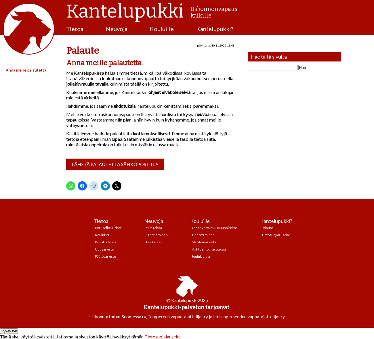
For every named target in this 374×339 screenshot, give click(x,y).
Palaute (267, 228)
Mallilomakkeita (204, 242)
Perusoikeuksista (108, 228)
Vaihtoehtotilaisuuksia (209, 249)
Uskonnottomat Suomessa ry (117, 316)
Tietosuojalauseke (276, 235)
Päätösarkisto (105, 256)
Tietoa (74, 28)
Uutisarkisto (104, 249)
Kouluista (102, 235)
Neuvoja (116, 28)
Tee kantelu (154, 242)
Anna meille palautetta (26, 70)
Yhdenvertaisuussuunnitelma (215, 228)
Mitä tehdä (154, 228)
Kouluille (162, 28)
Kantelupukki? (214, 28)
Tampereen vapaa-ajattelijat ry (178, 316)
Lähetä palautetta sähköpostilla (115, 164)
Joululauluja (201, 256)
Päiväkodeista (105, 242)
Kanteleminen (157, 235)
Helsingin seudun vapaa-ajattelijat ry (249, 316)
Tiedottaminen (203, 235)
